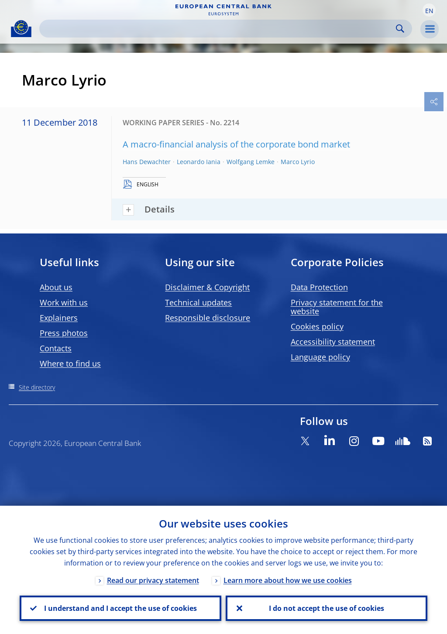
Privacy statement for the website (337, 306)
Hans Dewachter (147, 162)
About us (56, 287)
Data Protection (319, 287)
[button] (429, 10)
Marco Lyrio (298, 162)
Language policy (320, 357)
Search (400, 28)
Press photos (64, 333)
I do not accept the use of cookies (326, 608)
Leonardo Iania (198, 162)
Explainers (59, 317)
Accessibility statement (333, 341)
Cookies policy (317, 326)
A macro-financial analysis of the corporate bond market (236, 144)
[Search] (219, 28)
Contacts (56, 348)
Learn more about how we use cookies (288, 580)
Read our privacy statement (153, 580)
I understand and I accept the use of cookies (120, 608)
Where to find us (70, 363)
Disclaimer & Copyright (207, 287)
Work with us (64, 302)
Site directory (37, 387)
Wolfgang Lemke (251, 162)
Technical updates (198, 302)
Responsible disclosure (207, 317)
